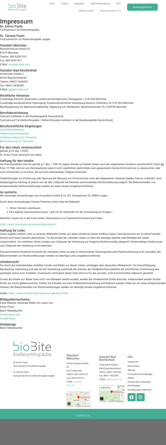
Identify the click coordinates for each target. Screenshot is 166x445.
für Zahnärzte (29, 137)
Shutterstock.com (10, 314)
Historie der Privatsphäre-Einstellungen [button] (139, 384)
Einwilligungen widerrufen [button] (140, 389)
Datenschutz (134, 366)
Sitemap (131, 370)
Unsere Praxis (86, 10)
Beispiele (79, 3)
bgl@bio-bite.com (18, 89)
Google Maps (7, 318)
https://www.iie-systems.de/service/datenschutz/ (28, 224)
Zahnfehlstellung (99, 3)
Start (52, 3)
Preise (64, 3)
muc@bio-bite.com (19, 64)
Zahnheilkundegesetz (12, 129)
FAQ (118, 3)
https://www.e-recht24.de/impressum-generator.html (38, 293)
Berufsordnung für (10, 141)
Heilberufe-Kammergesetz (15, 133)
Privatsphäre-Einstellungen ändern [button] (140, 376)
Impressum (133, 361)
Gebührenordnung (10, 137)
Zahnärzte (27, 141)
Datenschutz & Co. (110, 10)
